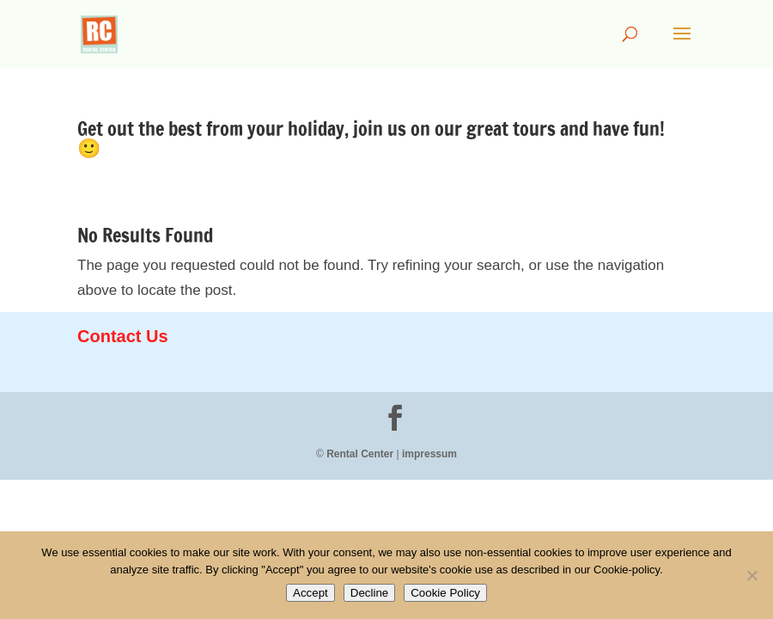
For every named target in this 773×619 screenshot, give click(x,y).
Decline (369, 592)
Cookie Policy (445, 592)
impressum (429, 454)
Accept (310, 592)
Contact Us (122, 336)
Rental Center (359, 454)
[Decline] (751, 575)
